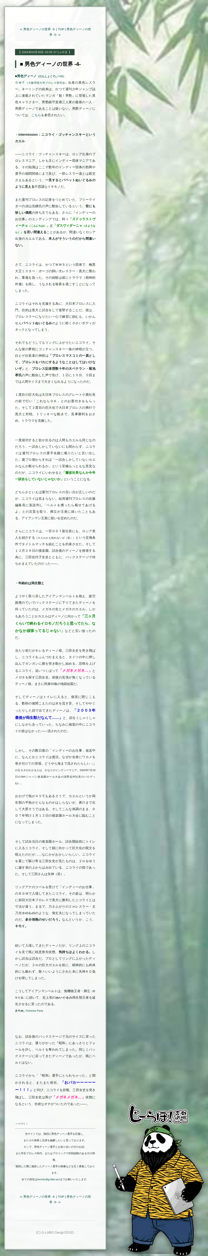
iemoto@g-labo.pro (48, 1179)
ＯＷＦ (41, 82)
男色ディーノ (41, 76)
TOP (61, 29)
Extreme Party (34, 1010)
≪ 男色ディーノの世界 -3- (37, 29)
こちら (36, 115)
